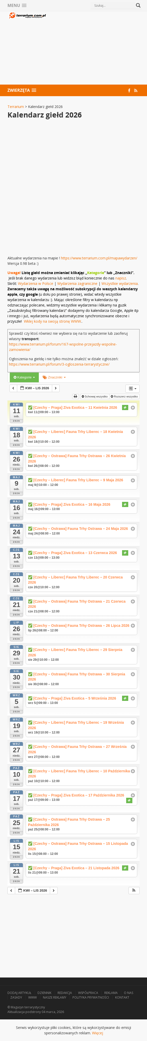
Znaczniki (54, 377)
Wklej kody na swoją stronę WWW (52, 321)
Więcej (97, 1032)
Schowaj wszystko (95, 396)
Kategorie (24, 377)
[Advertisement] (93, 48)
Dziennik (44, 993)
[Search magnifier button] (138, 5)
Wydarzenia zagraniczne (77, 283)
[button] (134, 890)
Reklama (111, 993)
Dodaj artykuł (19, 993)
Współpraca (88, 993)
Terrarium (15, 106)
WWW (32, 997)
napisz (120, 278)
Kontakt (122, 997)
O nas (128, 993)
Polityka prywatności (90, 997)
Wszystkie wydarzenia (120, 283)
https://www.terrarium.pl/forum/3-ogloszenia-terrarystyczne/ (59, 364)
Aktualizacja (16, 1012)
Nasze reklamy (54, 997)
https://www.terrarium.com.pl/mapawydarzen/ (99, 258)
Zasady (16, 997)
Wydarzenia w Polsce (35, 283)
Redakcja (65, 993)
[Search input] (113, 5)
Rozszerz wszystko (125, 396)
